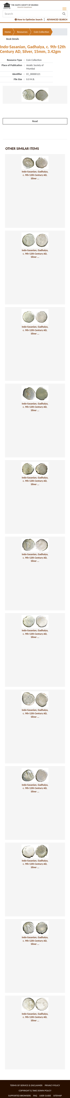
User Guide (45, 1095)
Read (35, 121)
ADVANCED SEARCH (57, 19)
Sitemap (57, 1095)
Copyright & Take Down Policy (35, 1090)
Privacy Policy (52, 1085)
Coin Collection (41, 31)
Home (8, 31)
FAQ (35, 1095)
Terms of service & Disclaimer (26, 1085)
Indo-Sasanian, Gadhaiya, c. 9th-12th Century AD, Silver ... (35, 175)
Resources (22, 31)
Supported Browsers (19, 1095)
